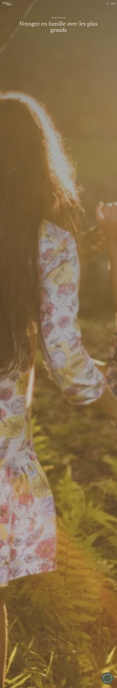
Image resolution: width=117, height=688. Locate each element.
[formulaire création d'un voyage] (107, 678)
